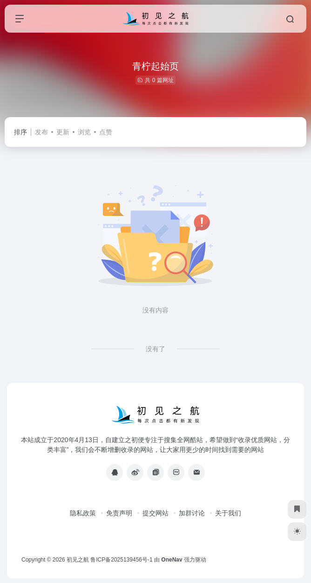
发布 (41, 132)
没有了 (155, 349)
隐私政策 (83, 513)
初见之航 (78, 559)
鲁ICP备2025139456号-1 (121, 559)
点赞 (105, 132)
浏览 (84, 132)
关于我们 (228, 513)
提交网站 (155, 513)
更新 (62, 132)
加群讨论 (192, 513)
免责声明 (119, 513)
